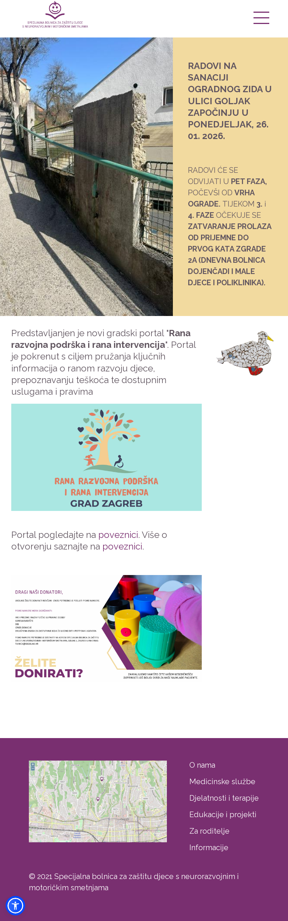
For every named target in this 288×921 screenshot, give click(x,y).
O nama (202, 765)
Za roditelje (209, 831)
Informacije (208, 847)
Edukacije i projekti (222, 814)
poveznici (118, 534)
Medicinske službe (222, 781)
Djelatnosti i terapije (224, 798)
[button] (15, 906)
